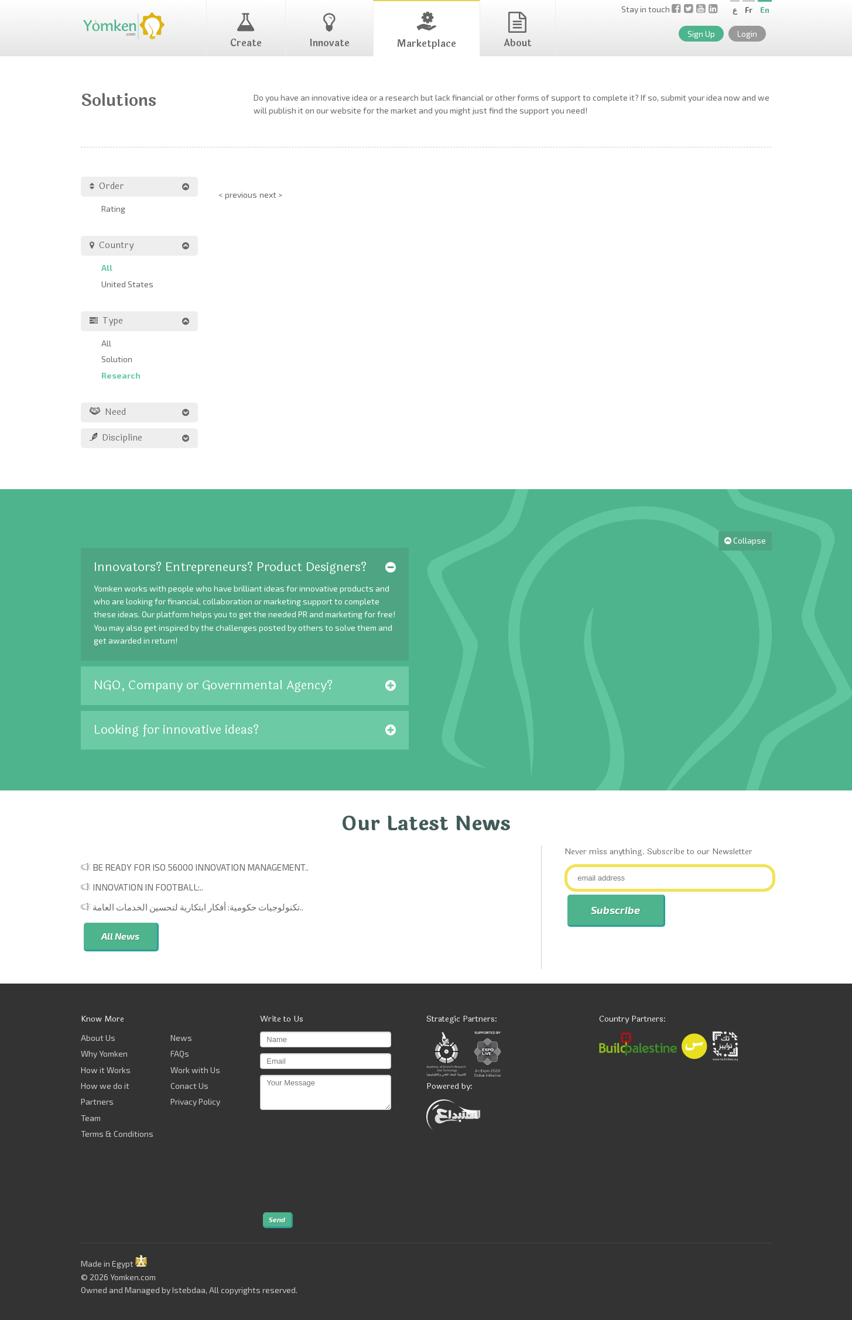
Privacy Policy (195, 1101)
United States (127, 284)
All (106, 268)
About (518, 31)
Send (277, 1219)
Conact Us (189, 1086)
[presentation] (308, 1161)
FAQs (179, 1053)
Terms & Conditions (117, 1134)
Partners (97, 1101)
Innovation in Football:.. (148, 887)
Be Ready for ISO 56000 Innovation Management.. (201, 867)
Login (747, 34)
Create (246, 31)
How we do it (105, 1086)
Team (91, 1118)
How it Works (106, 1070)
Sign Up (701, 34)
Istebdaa (189, 1290)
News (181, 1038)
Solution (116, 359)
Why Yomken (104, 1053)
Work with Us (195, 1070)
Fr (748, 10)
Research (121, 375)
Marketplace (426, 31)
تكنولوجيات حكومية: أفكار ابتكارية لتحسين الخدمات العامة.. (198, 907)
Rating (113, 209)
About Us (98, 1038)
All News (120, 935)
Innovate (329, 31)
